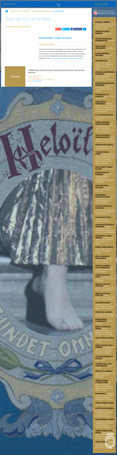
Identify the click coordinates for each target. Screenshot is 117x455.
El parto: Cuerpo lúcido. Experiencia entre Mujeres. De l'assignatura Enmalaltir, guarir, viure (104, 435)
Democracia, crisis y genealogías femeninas (104, 189)
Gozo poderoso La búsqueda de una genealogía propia (104, 139)
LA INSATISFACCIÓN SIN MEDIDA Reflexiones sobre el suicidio (104, 200)
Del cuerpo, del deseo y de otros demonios (104, 269)
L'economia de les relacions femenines (102, 220)
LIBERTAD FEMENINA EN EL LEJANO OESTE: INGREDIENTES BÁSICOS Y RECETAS (104, 178)
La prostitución (58, 11)
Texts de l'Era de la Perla (20, 11)
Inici (6, 11)
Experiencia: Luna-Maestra (103, 34)
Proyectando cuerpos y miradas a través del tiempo (103, 251)
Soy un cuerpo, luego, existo (104, 359)
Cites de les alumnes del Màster (103, 56)
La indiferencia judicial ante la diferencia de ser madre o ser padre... (104, 240)
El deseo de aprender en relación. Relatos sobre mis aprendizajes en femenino (104, 77)
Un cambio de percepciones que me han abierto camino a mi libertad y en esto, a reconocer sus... (104, 128)
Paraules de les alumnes (40, 11)
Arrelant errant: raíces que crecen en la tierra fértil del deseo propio (104, 26)
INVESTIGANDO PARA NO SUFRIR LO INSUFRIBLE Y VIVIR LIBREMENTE (105, 212)
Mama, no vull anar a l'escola (104, 97)
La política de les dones (104, 49)
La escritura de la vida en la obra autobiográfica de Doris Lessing (104, 88)
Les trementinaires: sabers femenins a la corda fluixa (105, 315)
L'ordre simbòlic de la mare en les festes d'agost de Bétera (105, 288)
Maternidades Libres (102, 405)
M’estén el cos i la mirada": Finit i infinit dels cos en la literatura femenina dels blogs (104, 350)
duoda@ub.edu (37, 81)
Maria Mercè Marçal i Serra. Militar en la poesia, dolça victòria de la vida (104, 306)
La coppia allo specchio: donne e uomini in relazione (104, 279)
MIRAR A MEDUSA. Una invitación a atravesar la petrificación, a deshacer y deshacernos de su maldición (105, 107)
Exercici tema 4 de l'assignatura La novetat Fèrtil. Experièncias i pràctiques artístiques (104, 413)
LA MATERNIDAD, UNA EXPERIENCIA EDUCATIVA (105, 148)
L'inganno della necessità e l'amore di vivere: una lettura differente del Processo (104, 396)
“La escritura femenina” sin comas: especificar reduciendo (105, 375)
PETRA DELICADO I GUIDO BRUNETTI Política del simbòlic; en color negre (104, 331)
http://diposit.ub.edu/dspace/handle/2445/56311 (66, 58)
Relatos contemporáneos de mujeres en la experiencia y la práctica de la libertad (104, 229)
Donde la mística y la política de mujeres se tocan (104, 260)
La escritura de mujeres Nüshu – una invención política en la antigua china (103, 64)
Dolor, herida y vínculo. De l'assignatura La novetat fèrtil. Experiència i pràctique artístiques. (104, 424)
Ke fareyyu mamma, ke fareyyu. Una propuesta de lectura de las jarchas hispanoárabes (104, 386)
